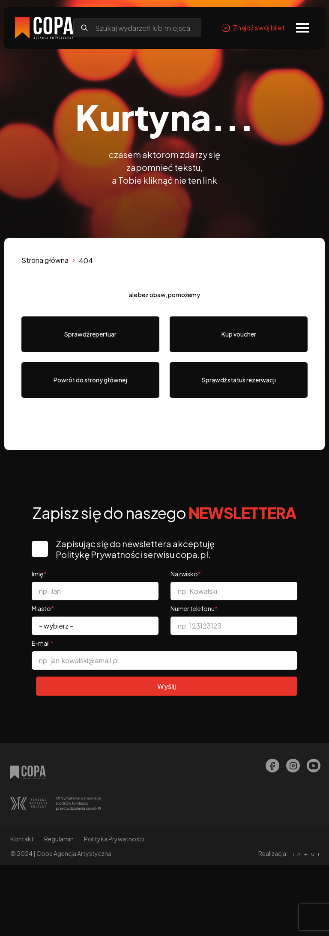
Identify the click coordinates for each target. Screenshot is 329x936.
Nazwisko (185, 574)
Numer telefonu (194, 608)
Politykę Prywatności (100, 554)
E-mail (43, 643)
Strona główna (45, 260)
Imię (39, 574)
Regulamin (59, 839)
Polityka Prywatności (114, 839)
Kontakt (22, 839)
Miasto (43, 608)
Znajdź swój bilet (253, 28)
